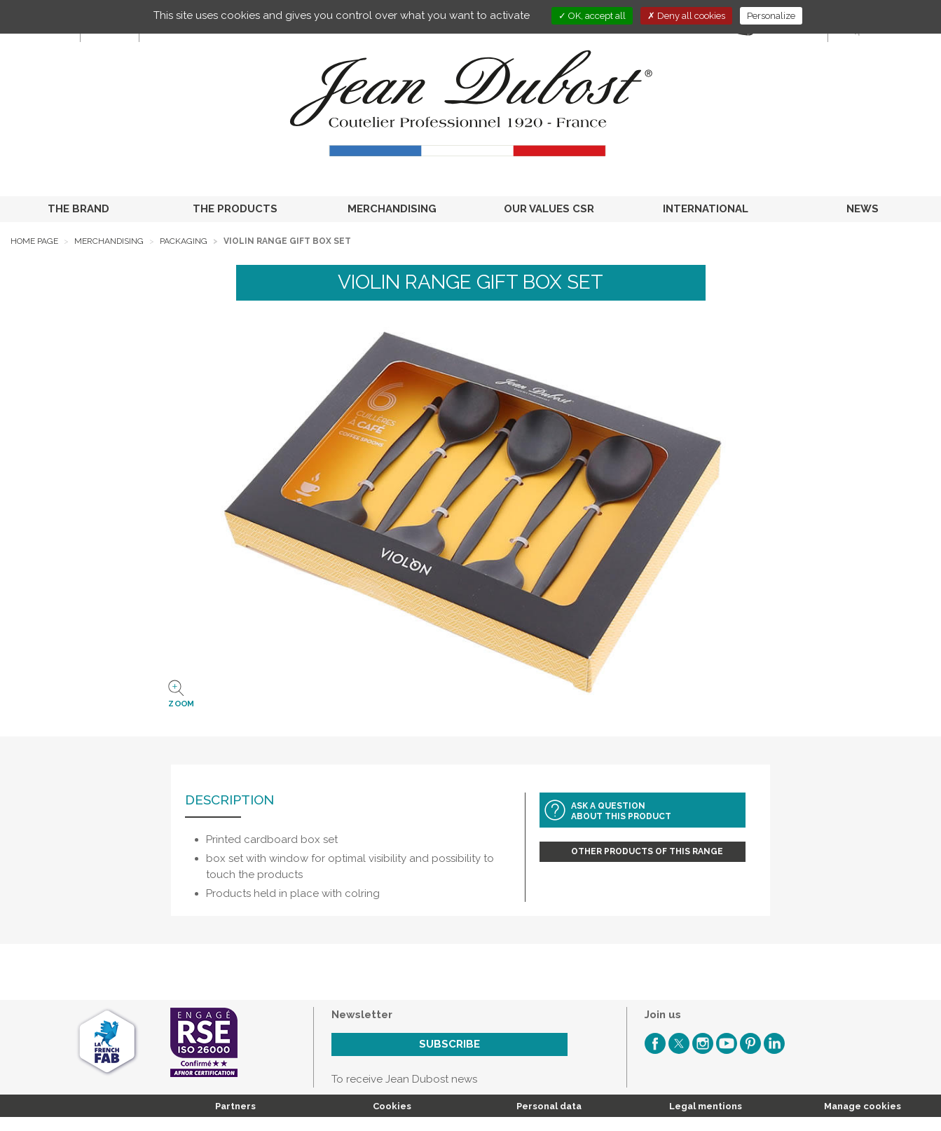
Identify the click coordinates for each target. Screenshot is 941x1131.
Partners (235, 1106)
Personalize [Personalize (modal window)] (771, 16)
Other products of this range (647, 851)
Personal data (549, 1106)
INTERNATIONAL (705, 209)
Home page (34, 241)
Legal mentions (705, 1106)
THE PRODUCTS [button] (235, 209)
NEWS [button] (862, 209)
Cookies (392, 1106)
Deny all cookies (686, 16)
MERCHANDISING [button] (392, 209)
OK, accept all (592, 16)
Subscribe (449, 1044)
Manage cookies (862, 1106)
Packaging (183, 241)
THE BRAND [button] (78, 209)
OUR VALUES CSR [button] (549, 209)
